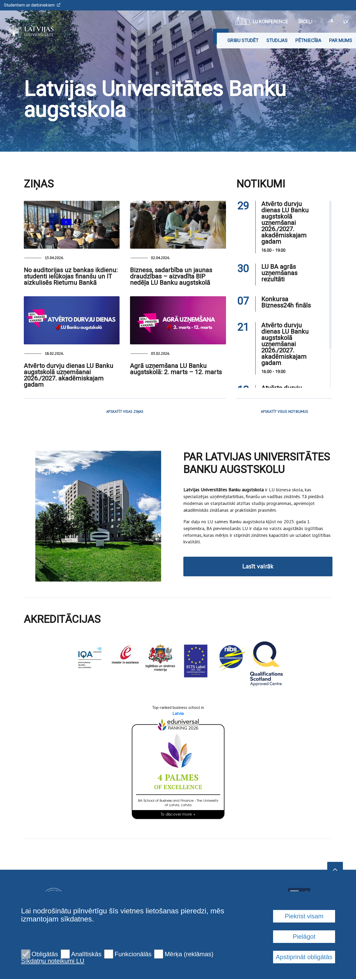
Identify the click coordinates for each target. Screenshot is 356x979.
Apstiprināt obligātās (304, 956)
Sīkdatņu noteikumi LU (52, 961)
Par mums (340, 40)
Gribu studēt (242, 40)
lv (345, 21)
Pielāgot (304, 936)
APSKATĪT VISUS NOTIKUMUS (284, 411)
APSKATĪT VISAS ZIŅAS (124, 411)
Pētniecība (308, 40)
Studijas (276, 40)
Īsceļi (307, 21)
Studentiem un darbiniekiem (32, 5)
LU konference (261, 21)
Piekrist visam (304, 916)
